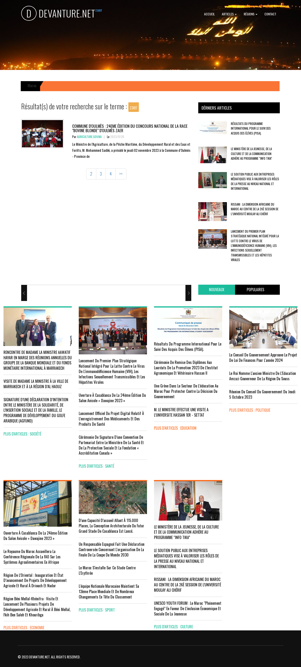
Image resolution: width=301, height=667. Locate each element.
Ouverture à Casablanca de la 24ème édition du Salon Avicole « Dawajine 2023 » (35, 535)
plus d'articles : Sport (97, 610)
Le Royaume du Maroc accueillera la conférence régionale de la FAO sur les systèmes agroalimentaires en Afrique (32, 557)
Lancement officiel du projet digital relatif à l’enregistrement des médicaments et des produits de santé (111, 419)
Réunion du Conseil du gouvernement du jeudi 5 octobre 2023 (262, 394)
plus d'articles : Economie (23, 627)
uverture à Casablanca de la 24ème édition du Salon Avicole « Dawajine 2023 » (112, 397)
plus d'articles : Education (175, 428)
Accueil (209, 13)
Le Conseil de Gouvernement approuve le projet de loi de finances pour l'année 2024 (263, 357)
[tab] (216, 290)
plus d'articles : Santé (96, 466)
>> (121, 174)
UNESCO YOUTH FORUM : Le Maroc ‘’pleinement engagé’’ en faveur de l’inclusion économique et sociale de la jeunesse (187, 608)
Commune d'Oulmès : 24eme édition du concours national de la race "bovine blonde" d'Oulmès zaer (130, 128)
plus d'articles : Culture (173, 626)
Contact (270, 13)
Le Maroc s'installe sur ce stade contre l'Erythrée (107, 570)
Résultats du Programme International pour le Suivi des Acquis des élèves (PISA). (251, 128)
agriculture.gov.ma (89, 137)
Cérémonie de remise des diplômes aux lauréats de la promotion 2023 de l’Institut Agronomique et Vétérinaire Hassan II (186, 367)
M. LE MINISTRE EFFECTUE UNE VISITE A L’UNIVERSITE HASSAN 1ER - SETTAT (181, 412)
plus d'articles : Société (22, 434)
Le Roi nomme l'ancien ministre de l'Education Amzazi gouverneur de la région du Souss (262, 375)
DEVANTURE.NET (58, 14)
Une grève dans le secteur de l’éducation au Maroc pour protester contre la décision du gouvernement (186, 391)
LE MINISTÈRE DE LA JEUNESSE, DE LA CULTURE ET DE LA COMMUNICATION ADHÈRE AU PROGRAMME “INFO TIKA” (251, 154)
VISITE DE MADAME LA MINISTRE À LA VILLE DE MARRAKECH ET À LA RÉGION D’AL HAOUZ (35, 383)
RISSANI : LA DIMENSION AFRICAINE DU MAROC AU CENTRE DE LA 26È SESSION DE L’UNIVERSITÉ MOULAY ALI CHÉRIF (254, 209)
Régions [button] (250, 13)
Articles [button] (229, 13)
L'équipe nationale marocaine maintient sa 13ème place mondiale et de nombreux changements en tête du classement (109, 591)
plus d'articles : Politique (249, 410)
